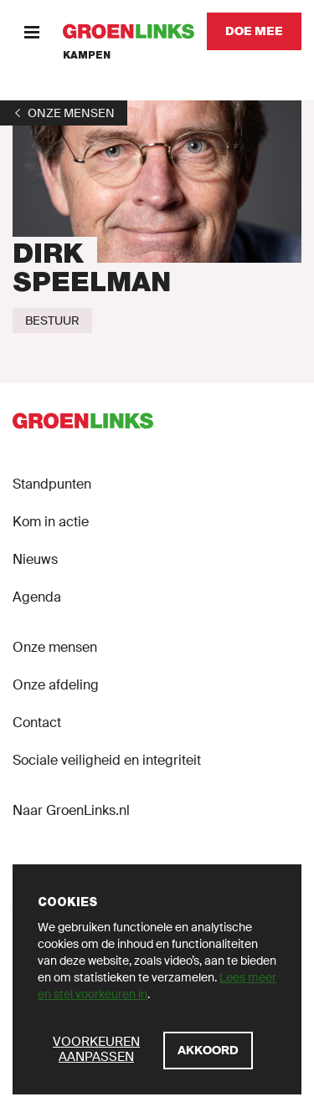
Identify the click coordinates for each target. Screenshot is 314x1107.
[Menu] (31, 31)
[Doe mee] (254, 31)
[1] (63, 113)
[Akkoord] (208, 1050)
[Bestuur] (52, 320)
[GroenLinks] (128, 31)
